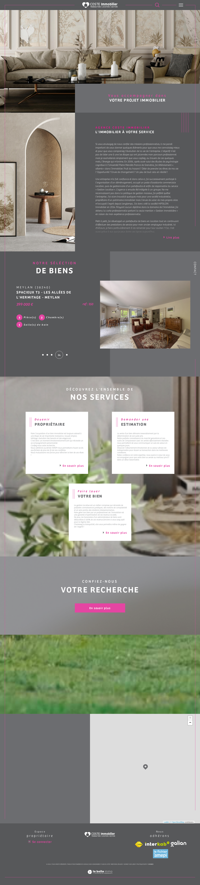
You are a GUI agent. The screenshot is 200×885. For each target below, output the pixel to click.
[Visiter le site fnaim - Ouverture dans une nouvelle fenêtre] (139, 844)
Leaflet (166, 822)
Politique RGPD (142, 864)
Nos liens (132, 864)
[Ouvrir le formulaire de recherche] (157, 5)
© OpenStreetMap (177, 822)
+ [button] (190, 718)
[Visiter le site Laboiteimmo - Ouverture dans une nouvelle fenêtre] (100, 875)
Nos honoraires (94, 864)
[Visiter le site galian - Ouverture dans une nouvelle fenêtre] (178, 844)
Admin (126, 864)
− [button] (190, 722)
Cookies (150, 864)
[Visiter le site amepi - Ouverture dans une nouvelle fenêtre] (160, 853)
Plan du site (105, 864)
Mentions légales (116, 864)
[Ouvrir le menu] (181, 5)
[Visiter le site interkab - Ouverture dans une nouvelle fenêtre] (157, 844)
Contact (195, 268)
